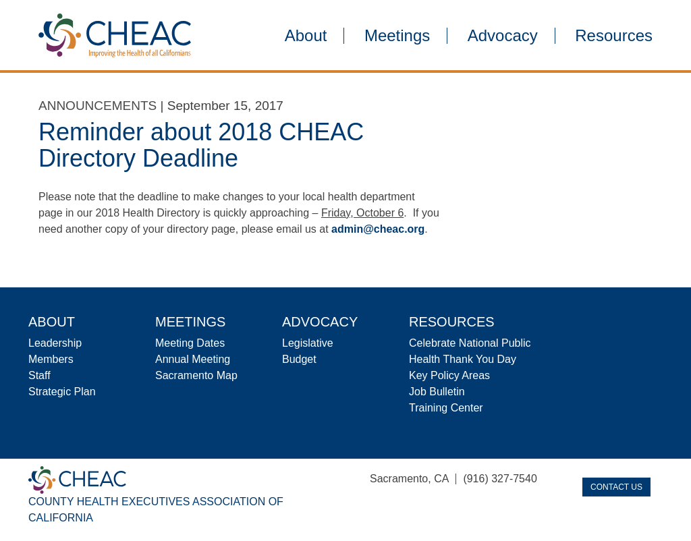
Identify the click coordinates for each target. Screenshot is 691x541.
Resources (614, 36)
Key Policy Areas (449, 375)
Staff (39, 375)
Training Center (446, 408)
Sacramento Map (196, 375)
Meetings (397, 36)
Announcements (97, 105)
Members (51, 359)
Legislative (307, 343)
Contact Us (616, 487)
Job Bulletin (437, 391)
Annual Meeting (192, 359)
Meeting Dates (190, 343)
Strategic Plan (62, 391)
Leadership (55, 343)
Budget (299, 359)
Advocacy (503, 36)
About (306, 36)
